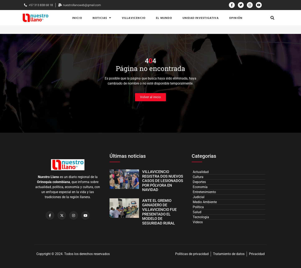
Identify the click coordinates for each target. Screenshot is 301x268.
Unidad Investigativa (200, 17)
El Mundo (164, 17)
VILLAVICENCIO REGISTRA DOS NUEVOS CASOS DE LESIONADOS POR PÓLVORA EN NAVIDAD (162, 180)
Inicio (77, 17)
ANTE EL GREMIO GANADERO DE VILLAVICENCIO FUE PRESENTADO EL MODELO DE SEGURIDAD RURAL (159, 211)
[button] (272, 17)
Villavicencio (134, 17)
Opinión (235, 17)
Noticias (102, 18)
